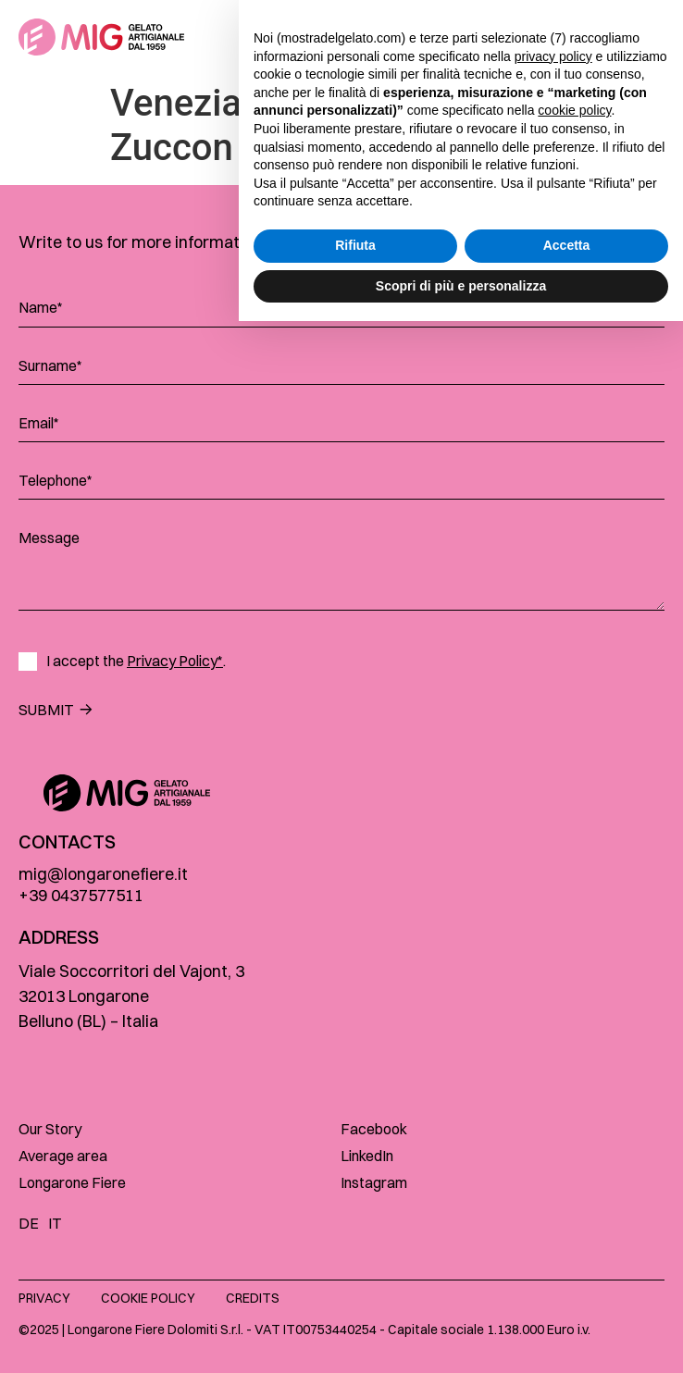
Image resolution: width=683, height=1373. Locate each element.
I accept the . (136, 661)
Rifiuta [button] (355, 1297)
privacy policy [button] (553, 1107)
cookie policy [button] (574, 1162)
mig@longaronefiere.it (103, 873)
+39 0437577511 (81, 895)
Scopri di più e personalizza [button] (461, 1337)
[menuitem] (33, 1222)
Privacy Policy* (175, 660)
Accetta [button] (566, 1297)
